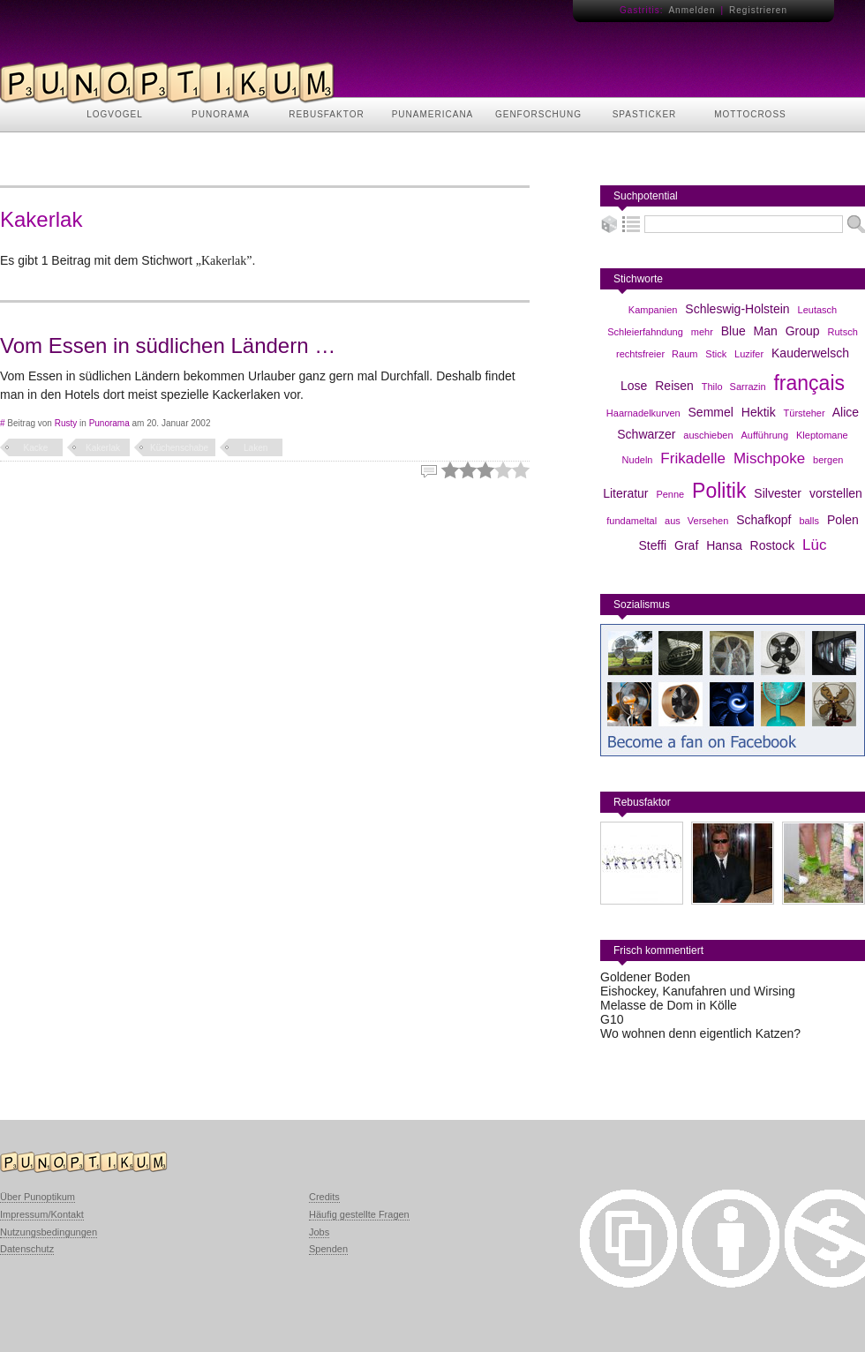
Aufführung (764, 435)
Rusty (66, 423)
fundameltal (631, 520)
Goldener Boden (645, 977)
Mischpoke (769, 458)
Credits (324, 1196)
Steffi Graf (669, 545)
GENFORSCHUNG (538, 114)
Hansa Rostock (750, 545)
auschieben (708, 435)
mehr (702, 332)
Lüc (814, 545)
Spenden (328, 1248)
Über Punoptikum (37, 1196)
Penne (670, 494)
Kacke (36, 448)
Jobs (319, 1232)
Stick (715, 354)
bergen (828, 459)
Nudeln (637, 459)
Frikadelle (693, 458)
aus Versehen (696, 520)
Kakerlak (103, 448)
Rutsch (843, 332)
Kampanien (653, 309)
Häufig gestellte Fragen (359, 1214)
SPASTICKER (645, 114)
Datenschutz (27, 1248)
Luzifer (748, 354)
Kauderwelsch (810, 353)
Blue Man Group (770, 331)
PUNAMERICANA (433, 114)
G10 (611, 1019)
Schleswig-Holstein (737, 309)
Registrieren (758, 10)
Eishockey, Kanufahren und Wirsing (697, 991)
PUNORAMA (221, 114)
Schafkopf (763, 520)
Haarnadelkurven (643, 413)
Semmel (710, 412)
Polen (843, 520)
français (809, 383)
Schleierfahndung (645, 332)
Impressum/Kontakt (42, 1214)
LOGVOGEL (114, 114)
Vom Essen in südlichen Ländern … (167, 345)
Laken (255, 448)
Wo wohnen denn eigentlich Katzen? (700, 1033)
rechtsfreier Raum (656, 354)
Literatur (625, 493)
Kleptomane (822, 435)
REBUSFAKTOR (326, 114)
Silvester (777, 493)
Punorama (109, 423)
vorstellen (835, 493)
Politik (719, 490)
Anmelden (691, 10)
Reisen (674, 386)
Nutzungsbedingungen (48, 1232)
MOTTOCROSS (750, 114)
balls (809, 520)
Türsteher (804, 413)
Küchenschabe (179, 448)
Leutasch (818, 309)
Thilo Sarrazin (734, 386)
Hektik (758, 412)
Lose (634, 386)
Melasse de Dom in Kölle (668, 1005)
